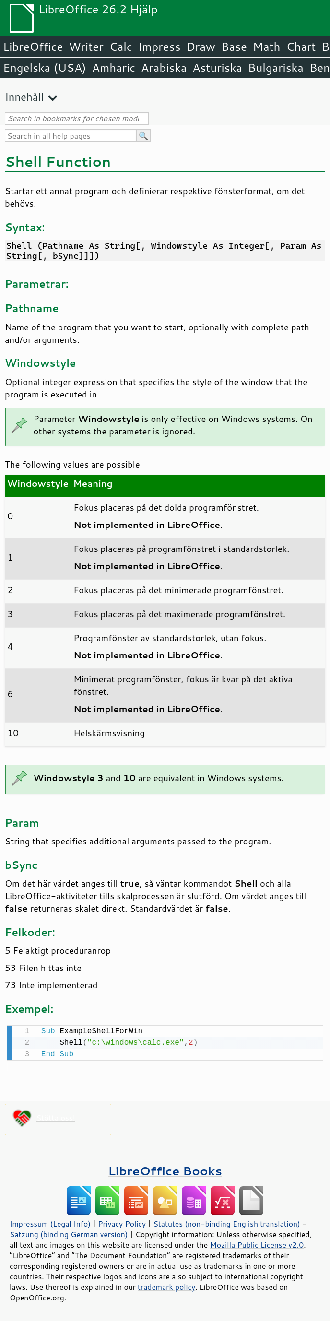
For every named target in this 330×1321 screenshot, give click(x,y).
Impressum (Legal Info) (50, 1222)
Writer (86, 46)
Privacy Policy (122, 1222)
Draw (200, 46)
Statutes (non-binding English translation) (226, 1222)
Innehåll (24, 96)
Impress (159, 46)
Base (234, 46)
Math (267, 46)
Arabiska (164, 67)
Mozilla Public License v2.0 (257, 1244)
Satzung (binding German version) (69, 1233)
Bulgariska (276, 67)
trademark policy (166, 1286)
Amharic (113, 67)
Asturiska (217, 67)
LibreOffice (33, 46)
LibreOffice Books (165, 1169)
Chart (301, 46)
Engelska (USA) (44, 67)
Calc (120, 46)
